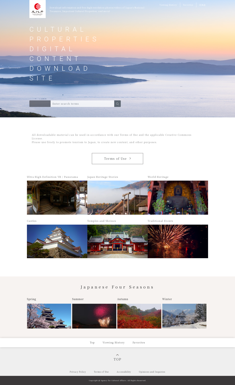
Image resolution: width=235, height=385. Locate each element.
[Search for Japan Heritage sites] (117, 195)
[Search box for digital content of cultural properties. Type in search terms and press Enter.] (82, 103)
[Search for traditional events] (178, 238)
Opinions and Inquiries (152, 371)
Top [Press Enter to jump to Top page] (92, 342)
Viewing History (168, 4)
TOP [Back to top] (117, 357)
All (33, 103)
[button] (117, 103)
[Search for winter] (184, 313)
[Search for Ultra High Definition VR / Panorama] (57, 195)
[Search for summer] (94, 313)
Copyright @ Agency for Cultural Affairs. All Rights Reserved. (117, 380)
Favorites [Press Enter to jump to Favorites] (139, 342)
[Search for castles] (57, 238)
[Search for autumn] (139, 313)
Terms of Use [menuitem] (101, 371)
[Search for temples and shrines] (117, 238)
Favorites (188, 4)
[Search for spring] (49, 313)
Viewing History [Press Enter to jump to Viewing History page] (114, 342)
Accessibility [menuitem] (124, 371)
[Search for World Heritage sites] (178, 195)
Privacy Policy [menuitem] (78, 371)
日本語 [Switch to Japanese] (202, 4)
